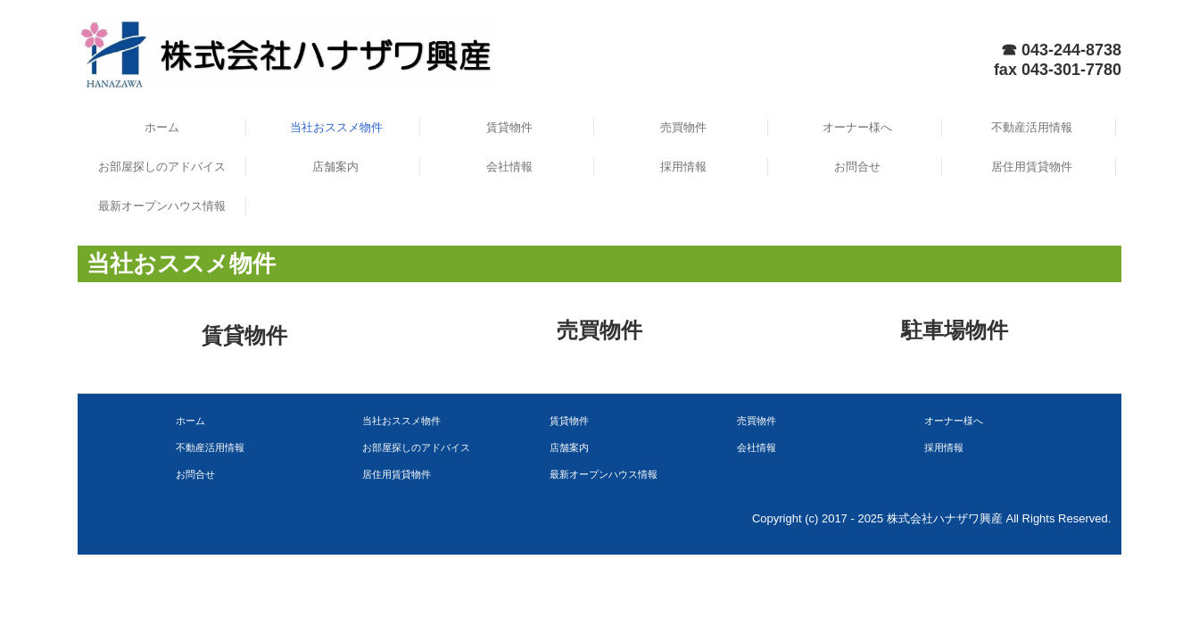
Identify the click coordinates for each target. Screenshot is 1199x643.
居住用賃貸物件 (1031, 166)
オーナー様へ (857, 127)
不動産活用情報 (1031, 127)
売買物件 (683, 127)
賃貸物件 (509, 127)
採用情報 (683, 166)
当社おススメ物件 (336, 127)
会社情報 (509, 166)
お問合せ (857, 166)
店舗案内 (335, 166)
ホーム (162, 127)
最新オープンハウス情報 (162, 206)
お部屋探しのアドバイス (162, 166)
